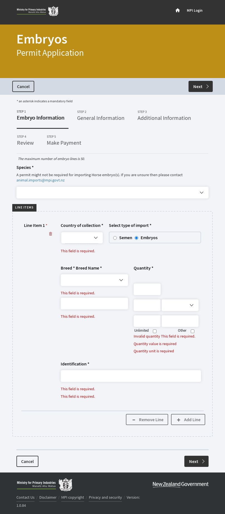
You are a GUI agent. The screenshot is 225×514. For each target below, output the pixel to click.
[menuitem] (177, 11)
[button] (112, 315)
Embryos (149, 238)
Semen (125, 238)
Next (201, 87)
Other (182, 330)
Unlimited (141, 330)
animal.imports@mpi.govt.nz (40, 180)
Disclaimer (48, 497)
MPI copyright (72, 497)
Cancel (23, 87)
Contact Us (25, 497)
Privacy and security (105, 497)
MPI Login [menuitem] (194, 10)
